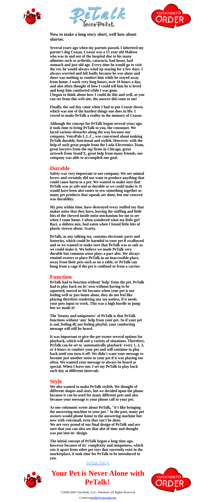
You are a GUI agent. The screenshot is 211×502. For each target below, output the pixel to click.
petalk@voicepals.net (103, 497)
